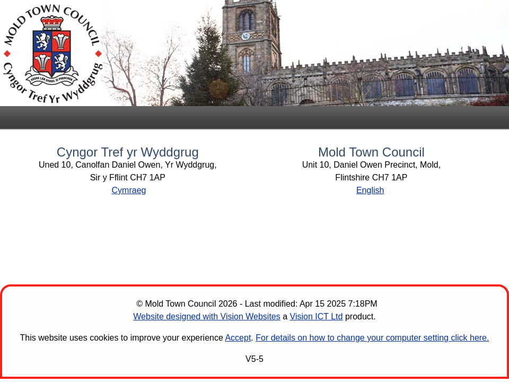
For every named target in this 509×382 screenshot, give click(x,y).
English (370, 190)
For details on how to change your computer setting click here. (372, 337)
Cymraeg (129, 190)
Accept (238, 337)
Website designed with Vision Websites (206, 316)
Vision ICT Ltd (316, 316)
